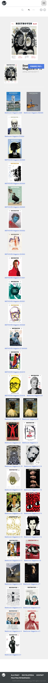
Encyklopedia (28, 675)
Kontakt (40, 675)
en (34, 10)
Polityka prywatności (20, 678)
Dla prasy (15, 675)
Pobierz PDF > (36, 66)
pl (29, 10)
